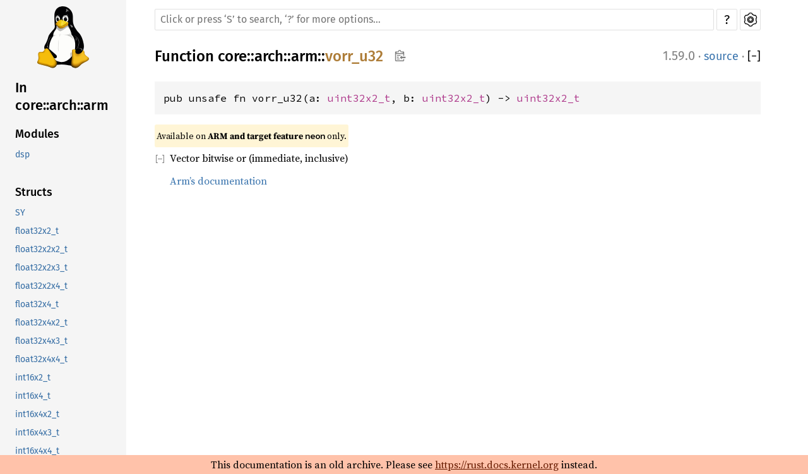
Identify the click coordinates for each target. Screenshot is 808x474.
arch (268, 56)
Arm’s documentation (218, 181)
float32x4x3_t (41, 341)
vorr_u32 (354, 56)
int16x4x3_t (37, 432)
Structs (33, 192)
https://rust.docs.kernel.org (497, 464)
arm (304, 56)
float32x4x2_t (41, 322)
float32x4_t (37, 304)
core (232, 56)
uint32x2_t (359, 98)
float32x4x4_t (41, 359)
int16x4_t (32, 396)
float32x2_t (37, 231)
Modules (37, 134)
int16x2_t (32, 377)
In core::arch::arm (62, 96)
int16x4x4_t (37, 451)
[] (754, 56)
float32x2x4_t (41, 286)
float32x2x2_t (41, 249)
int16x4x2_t (37, 414)
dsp (22, 154)
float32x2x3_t (41, 267)
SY (20, 212)
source (721, 56)
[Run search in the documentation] (434, 19)
